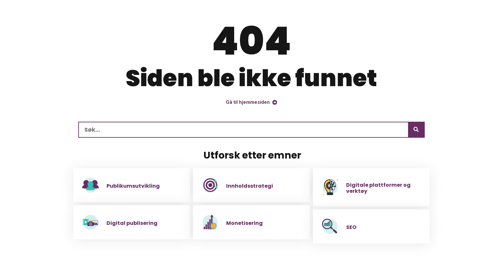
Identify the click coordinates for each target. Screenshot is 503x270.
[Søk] (416, 129)
